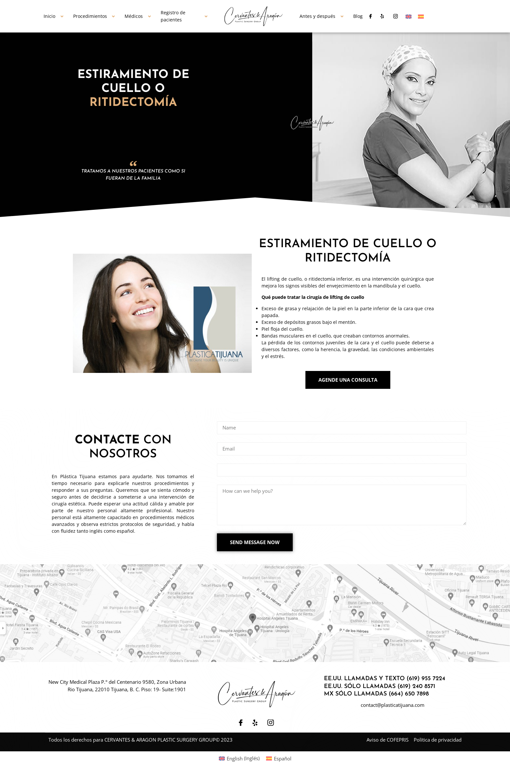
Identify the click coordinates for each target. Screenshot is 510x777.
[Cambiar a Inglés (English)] (239, 760)
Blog (358, 16)
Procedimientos (90, 16)
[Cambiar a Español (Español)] (279, 760)
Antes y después (317, 16)
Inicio (49, 16)
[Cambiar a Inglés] (408, 16)
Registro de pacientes (173, 16)
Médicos (134, 16)
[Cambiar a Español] (421, 16)
